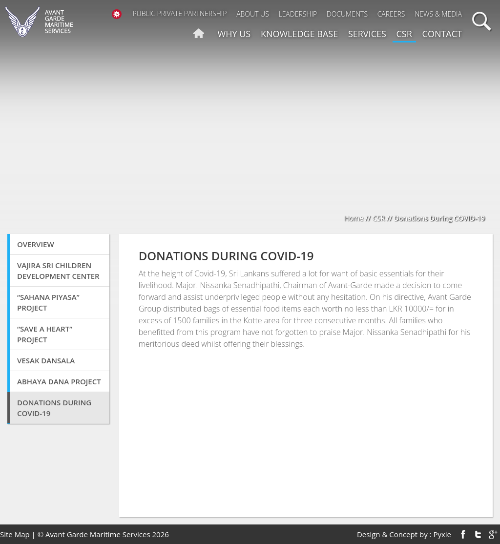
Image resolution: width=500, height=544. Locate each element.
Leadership (297, 14)
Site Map (15, 534)
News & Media (438, 14)
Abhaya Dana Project (59, 381)
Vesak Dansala (46, 360)
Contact (442, 34)
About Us (252, 14)
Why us (234, 34)
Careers (391, 14)
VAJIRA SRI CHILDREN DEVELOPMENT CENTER (58, 270)
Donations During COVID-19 (54, 408)
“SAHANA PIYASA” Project (48, 302)
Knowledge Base (299, 34)
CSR (404, 34)
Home (354, 218)
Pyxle (442, 534)
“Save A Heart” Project (44, 334)
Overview (35, 244)
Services (367, 34)
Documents (347, 14)
